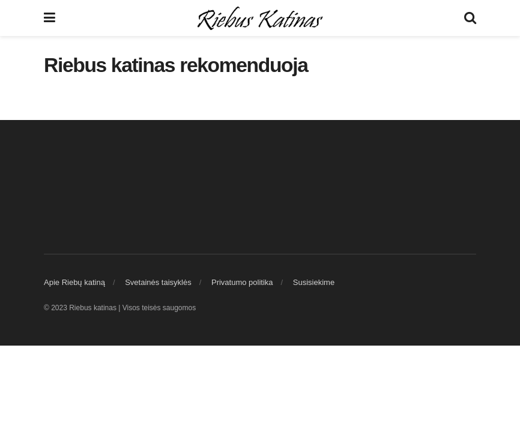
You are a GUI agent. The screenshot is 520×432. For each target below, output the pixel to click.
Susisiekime (313, 282)
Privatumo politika (242, 282)
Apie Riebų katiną (74, 282)
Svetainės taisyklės (158, 282)
